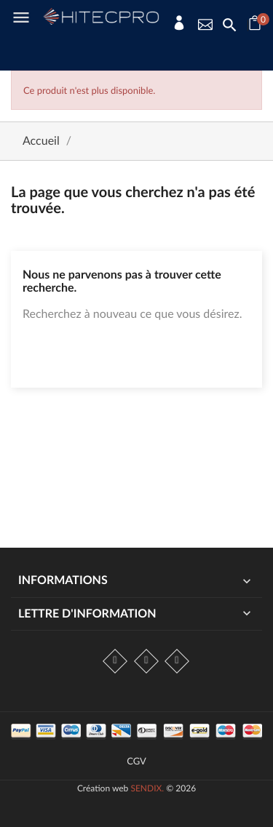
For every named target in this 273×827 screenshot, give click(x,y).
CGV (136, 761)
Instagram (146, 661)
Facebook (115, 661)
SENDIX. (147, 788)
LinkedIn (177, 661)
